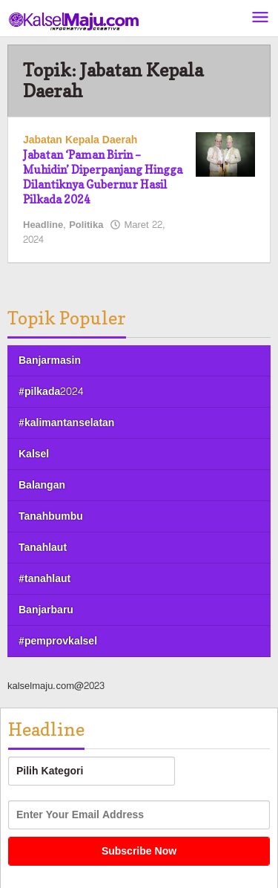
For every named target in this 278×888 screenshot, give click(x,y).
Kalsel (34, 454)
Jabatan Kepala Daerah (80, 140)
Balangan (42, 485)
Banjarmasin (50, 360)
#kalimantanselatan (66, 423)
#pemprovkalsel (58, 641)
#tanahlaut (44, 578)
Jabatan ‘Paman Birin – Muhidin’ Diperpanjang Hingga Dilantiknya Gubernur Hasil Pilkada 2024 (102, 177)
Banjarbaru (46, 610)
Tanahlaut (43, 547)
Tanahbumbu (51, 516)
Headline (43, 225)
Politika (86, 225)
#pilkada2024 (51, 391)
